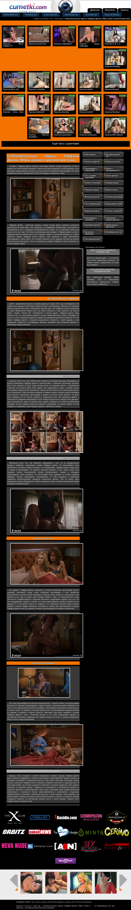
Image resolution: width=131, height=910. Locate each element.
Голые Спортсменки (83, 902)
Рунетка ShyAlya (112, 112)
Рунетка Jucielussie (88, 135)
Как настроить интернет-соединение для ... (103, 270)
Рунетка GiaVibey (112, 66)
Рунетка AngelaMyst (63, 44)
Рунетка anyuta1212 (62, 135)
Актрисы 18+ (70, 902)
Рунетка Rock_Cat (11, 89)
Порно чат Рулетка (112, 15)
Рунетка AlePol (85, 89)
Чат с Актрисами (56, 19)
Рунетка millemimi (36, 112)
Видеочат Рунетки (41, 19)
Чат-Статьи (35, 902)
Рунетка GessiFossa (37, 44)
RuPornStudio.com (11, 15)
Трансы (124, 10)
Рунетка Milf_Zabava (114, 135)
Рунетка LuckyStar (37, 89)
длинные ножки (13, 318)
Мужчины (110, 10)
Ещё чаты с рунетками (65, 143)
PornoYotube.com (71, 15)
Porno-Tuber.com (51, 15)
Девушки (95, 10)
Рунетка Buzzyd (112, 89)
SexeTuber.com (91, 15)
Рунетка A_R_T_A (112, 44)
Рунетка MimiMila (61, 89)
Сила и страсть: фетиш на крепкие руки (103, 251)
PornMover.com (31, 15)
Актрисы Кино (46, 902)
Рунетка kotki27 (86, 112)
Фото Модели (58, 902)
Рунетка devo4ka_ (62, 112)
